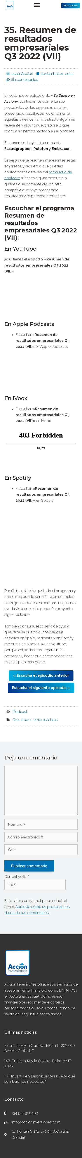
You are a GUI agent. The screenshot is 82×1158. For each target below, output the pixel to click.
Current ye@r (16, 876)
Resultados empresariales (35, 719)
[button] (37, 5)
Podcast (20, 711)
